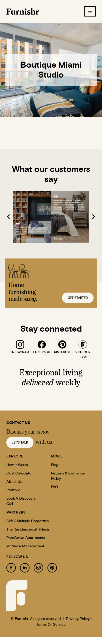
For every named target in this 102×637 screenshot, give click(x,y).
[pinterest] (62, 344)
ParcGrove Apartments (25, 538)
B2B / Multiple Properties (27, 521)
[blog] (83, 344)
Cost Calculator (19, 473)
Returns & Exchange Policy (68, 476)
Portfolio (13, 490)
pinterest (62, 352)
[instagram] (20, 344)
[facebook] (41, 344)
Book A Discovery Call (21, 501)
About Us (14, 482)
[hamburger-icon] (90, 11)
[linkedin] (25, 568)
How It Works (17, 465)
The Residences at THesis (28, 529)
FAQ (54, 487)
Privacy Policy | (79, 619)
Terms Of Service (51, 625)
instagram (20, 352)
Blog (54, 465)
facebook (41, 352)
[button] (8, 217)
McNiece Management (25, 546)
